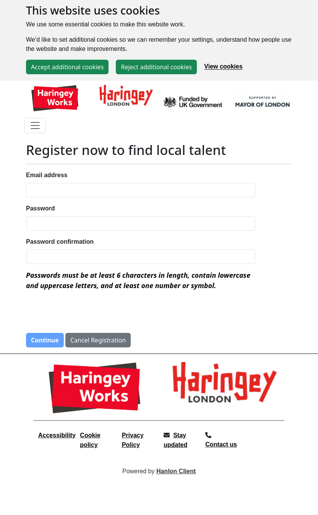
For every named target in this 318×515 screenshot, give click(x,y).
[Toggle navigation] (35, 125)
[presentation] (84, 312)
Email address (47, 175)
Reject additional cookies (156, 67)
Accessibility (57, 435)
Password (40, 208)
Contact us (221, 444)
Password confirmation (60, 241)
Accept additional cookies (67, 67)
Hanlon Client (176, 471)
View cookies (223, 67)
